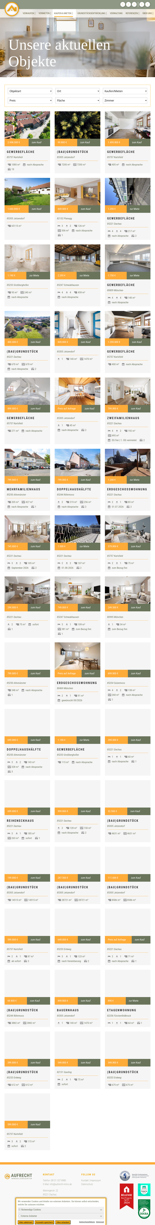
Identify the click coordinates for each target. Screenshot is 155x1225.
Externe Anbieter (27, 1216)
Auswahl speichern (44, 1222)
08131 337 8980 (58, 1180)
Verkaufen (29, 13)
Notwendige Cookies (29, 1209)
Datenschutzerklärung (87, 1222)
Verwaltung (116, 13)
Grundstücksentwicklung (92, 13)
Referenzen (132, 13)
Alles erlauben (62, 1222)
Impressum (95, 1180)
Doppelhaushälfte (74, 489)
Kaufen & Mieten (63, 13)
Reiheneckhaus (20, 821)
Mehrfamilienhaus (23, 489)
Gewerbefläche (21, 152)
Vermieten (45, 13)
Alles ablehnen (25, 1222)
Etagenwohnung (121, 1010)
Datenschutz (87, 1184)
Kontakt (85, 1180)
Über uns (147, 13)
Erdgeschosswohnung (127, 489)
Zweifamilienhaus (123, 418)
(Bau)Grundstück (72, 152)
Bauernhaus (68, 1010)
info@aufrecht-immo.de (61, 1184)
